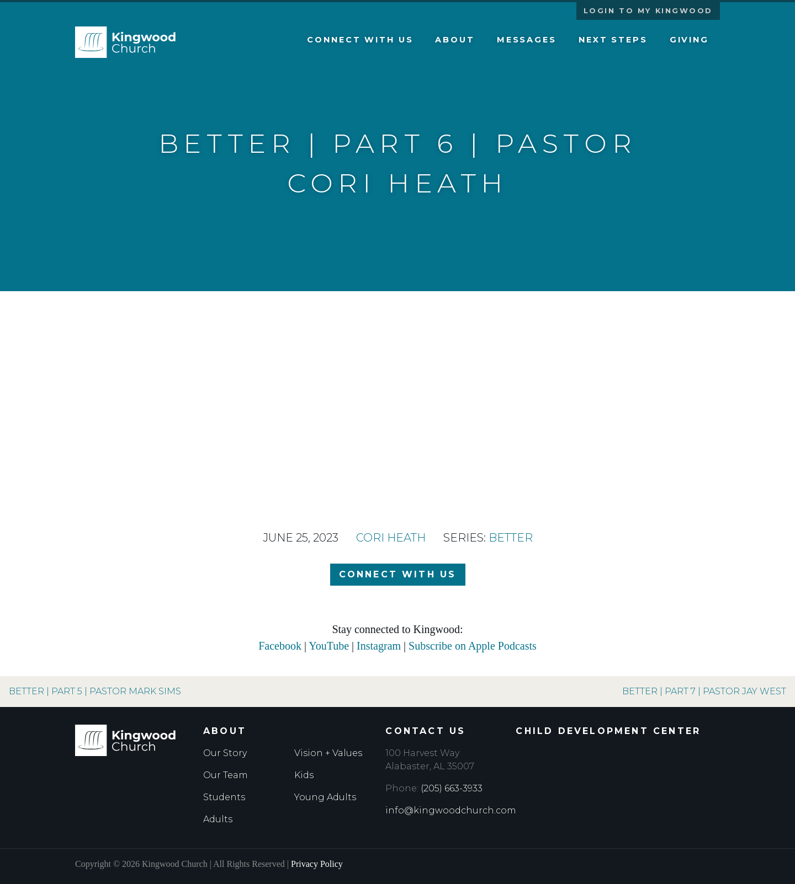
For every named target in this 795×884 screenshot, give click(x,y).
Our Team (225, 775)
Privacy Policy (317, 864)
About (454, 40)
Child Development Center (608, 731)
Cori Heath (391, 537)
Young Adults (325, 797)
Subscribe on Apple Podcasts (473, 646)
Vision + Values (328, 753)
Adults (217, 819)
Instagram (379, 646)
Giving (689, 40)
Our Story (225, 753)
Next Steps (613, 40)
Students (224, 797)
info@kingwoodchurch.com (450, 810)
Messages (526, 40)
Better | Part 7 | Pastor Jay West (704, 691)
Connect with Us (360, 40)
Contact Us (425, 731)
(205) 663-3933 (452, 788)
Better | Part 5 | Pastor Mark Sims (95, 691)
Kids (304, 775)
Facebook (279, 646)
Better (511, 537)
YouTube (329, 646)
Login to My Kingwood (648, 11)
